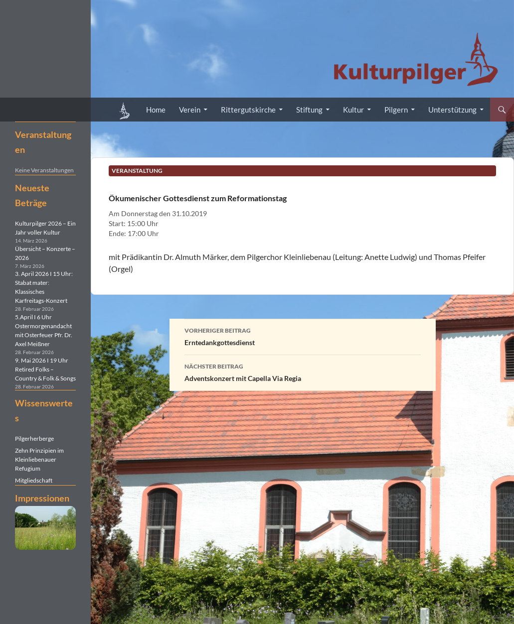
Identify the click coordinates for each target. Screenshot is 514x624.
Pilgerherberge (34, 438)
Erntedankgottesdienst (302, 336)
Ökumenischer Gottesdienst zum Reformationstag (198, 198)
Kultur (353, 109)
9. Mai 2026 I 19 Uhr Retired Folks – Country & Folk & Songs (45, 369)
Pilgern (396, 109)
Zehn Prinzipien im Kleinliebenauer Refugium (39, 459)
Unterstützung (452, 109)
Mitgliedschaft (33, 480)
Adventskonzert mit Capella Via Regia (302, 371)
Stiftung (309, 109)
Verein (189, 109)
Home (156, 109)
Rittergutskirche (248, 109)
